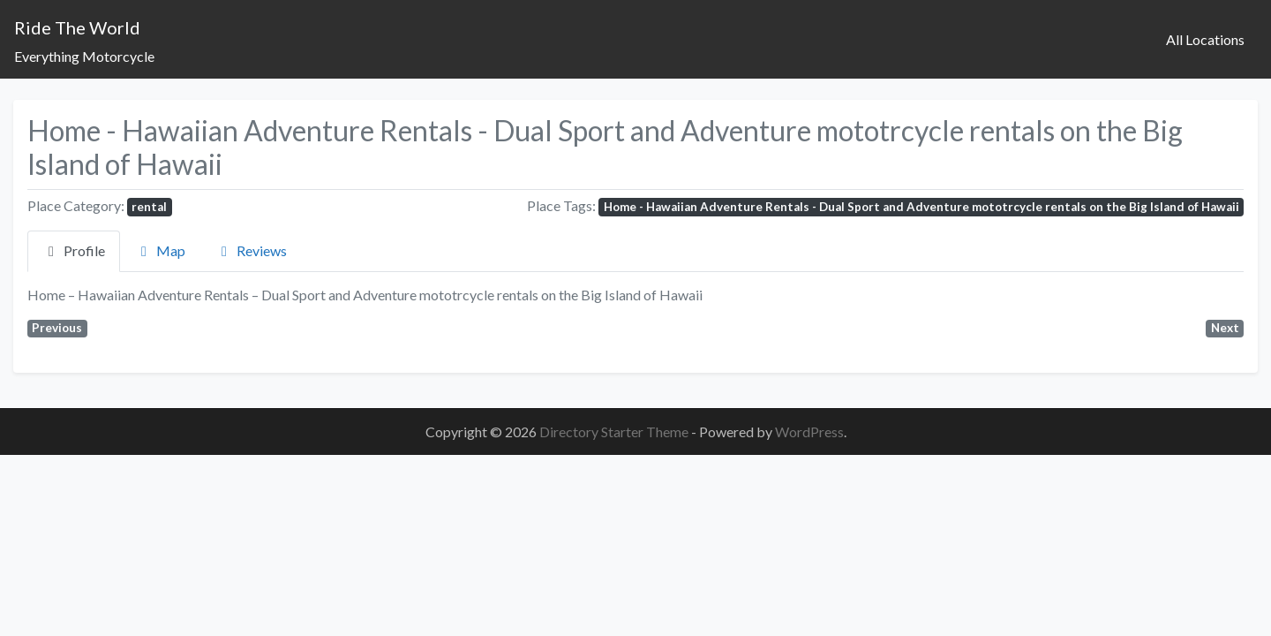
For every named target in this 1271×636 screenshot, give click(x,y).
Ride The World (77, 27)
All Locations (1205, 39)
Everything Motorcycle (84, 56)
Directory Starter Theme (615, 431)
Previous (57, 328)
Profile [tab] (73, 250)
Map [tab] (160, 250)
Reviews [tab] (251, 250)
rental (149, 207)
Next (1225, 328)
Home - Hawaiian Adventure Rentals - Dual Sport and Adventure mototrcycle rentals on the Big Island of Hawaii (921, 207)
